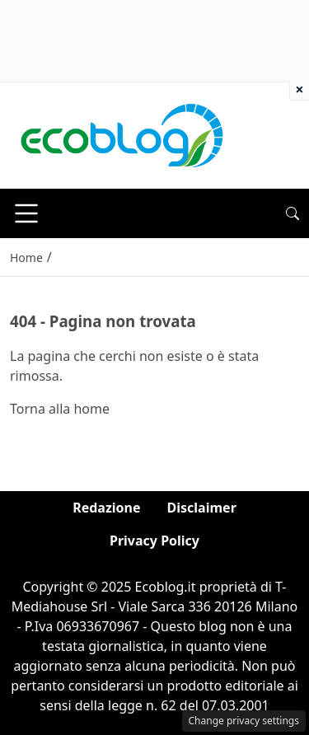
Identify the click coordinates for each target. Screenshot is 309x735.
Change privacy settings (244, 721)
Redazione (106, 508)
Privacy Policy (154, 540)
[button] (292, 213)
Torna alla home (60, 409)
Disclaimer (201, 508)
